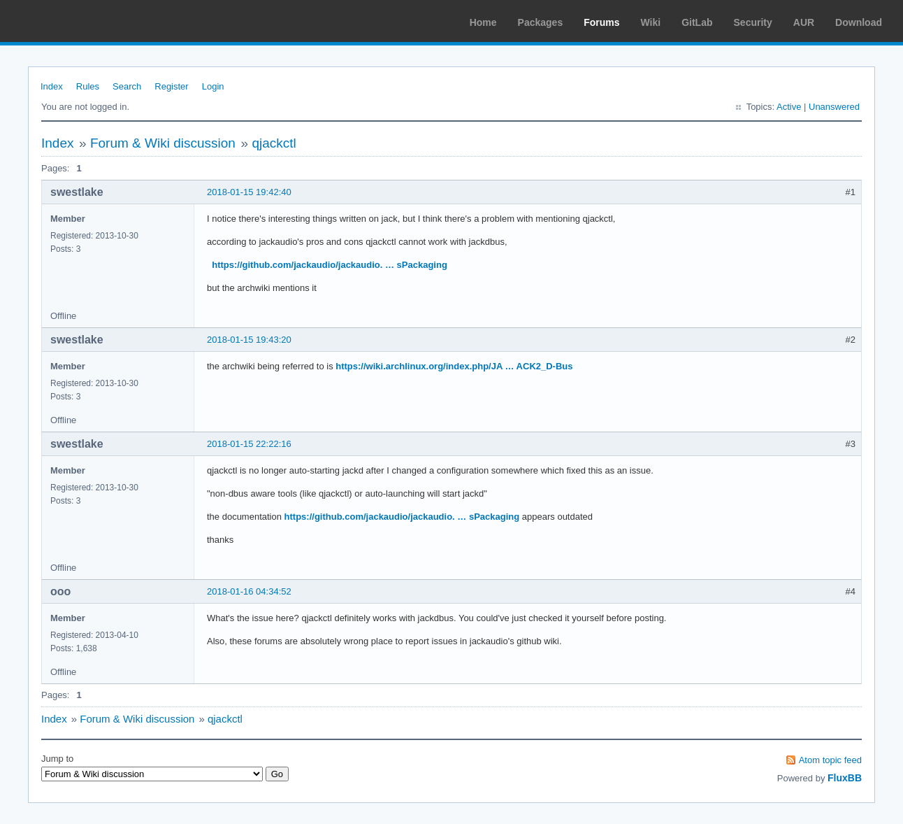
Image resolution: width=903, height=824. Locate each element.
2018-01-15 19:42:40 (249, 192)
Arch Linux (76, 21)
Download (858, 22)
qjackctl (274, 143)
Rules (87, 86)
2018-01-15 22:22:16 (249, 444)
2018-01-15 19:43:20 (249, 339)
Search (127, 86)
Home (483, 22)
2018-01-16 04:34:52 (249, 591)
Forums (601, 22)
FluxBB (845, 777)
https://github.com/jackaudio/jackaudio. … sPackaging (329, 265)
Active (788, 106)
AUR (803, 22)
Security (753, 22)
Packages (540, 22)
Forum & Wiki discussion (163, 143)
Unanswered (834, 106)
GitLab (696, 22)
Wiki (651, 22)
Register (171, 86)
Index (52, 86)
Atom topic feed (830, 760)
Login (213, 86)
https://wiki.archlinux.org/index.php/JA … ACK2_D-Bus (453, 366)
